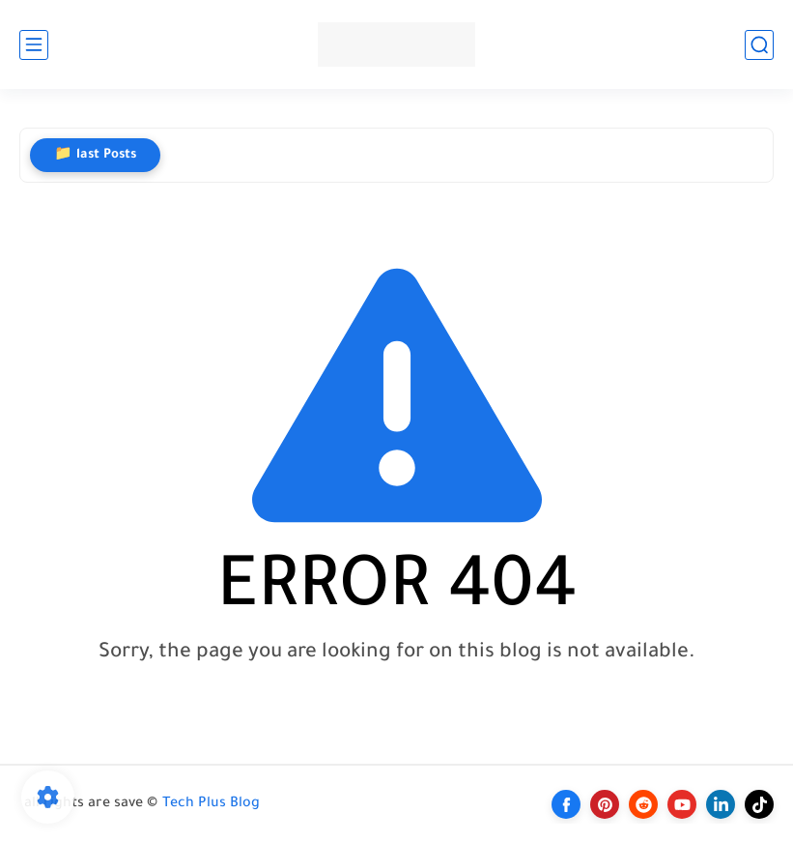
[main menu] (33, 45)
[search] (759, 45)
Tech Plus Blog (211, 804)
